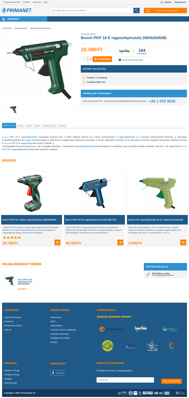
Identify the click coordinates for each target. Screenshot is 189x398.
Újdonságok (105, 19)
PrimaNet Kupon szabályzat (63, 331)
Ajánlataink (138, 19)
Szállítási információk (60, 339)
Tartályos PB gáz (12, 375)
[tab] (14, 126)
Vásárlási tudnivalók (12, 2)
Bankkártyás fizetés (13, 326)
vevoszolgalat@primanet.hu (163, 276)
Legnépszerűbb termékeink (61, 19)
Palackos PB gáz (12, 371)
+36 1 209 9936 (162, 101)
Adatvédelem (56, 326)
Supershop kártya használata (131, 60)
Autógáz (8, 380)
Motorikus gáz (10, 384)
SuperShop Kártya (12, 318)
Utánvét (7, 331)
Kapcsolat (37, 2)
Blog (46, 2)
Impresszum (56, 318)
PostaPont (9, 322)
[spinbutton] (84, 59)
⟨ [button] (6, 109)
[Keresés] (94, 10)
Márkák (92, 19)
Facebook (57, 374)
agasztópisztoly (83, 147)
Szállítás (26, 2)
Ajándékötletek (122, 19)
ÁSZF (53, 322)
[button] (87, 57)
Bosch (7, 138)
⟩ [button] (72, 109)
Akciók (82, 19)
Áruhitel (53, 343)
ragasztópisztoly (29, 138)
